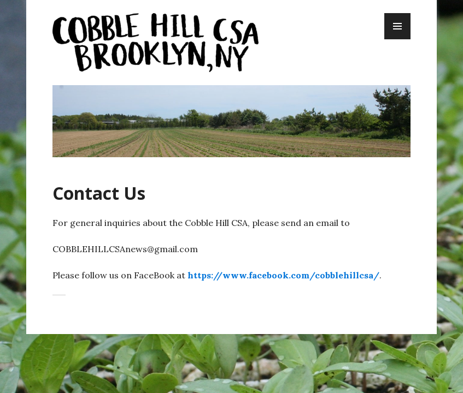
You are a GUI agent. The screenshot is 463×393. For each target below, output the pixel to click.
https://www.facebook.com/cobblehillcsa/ (283, 275)
